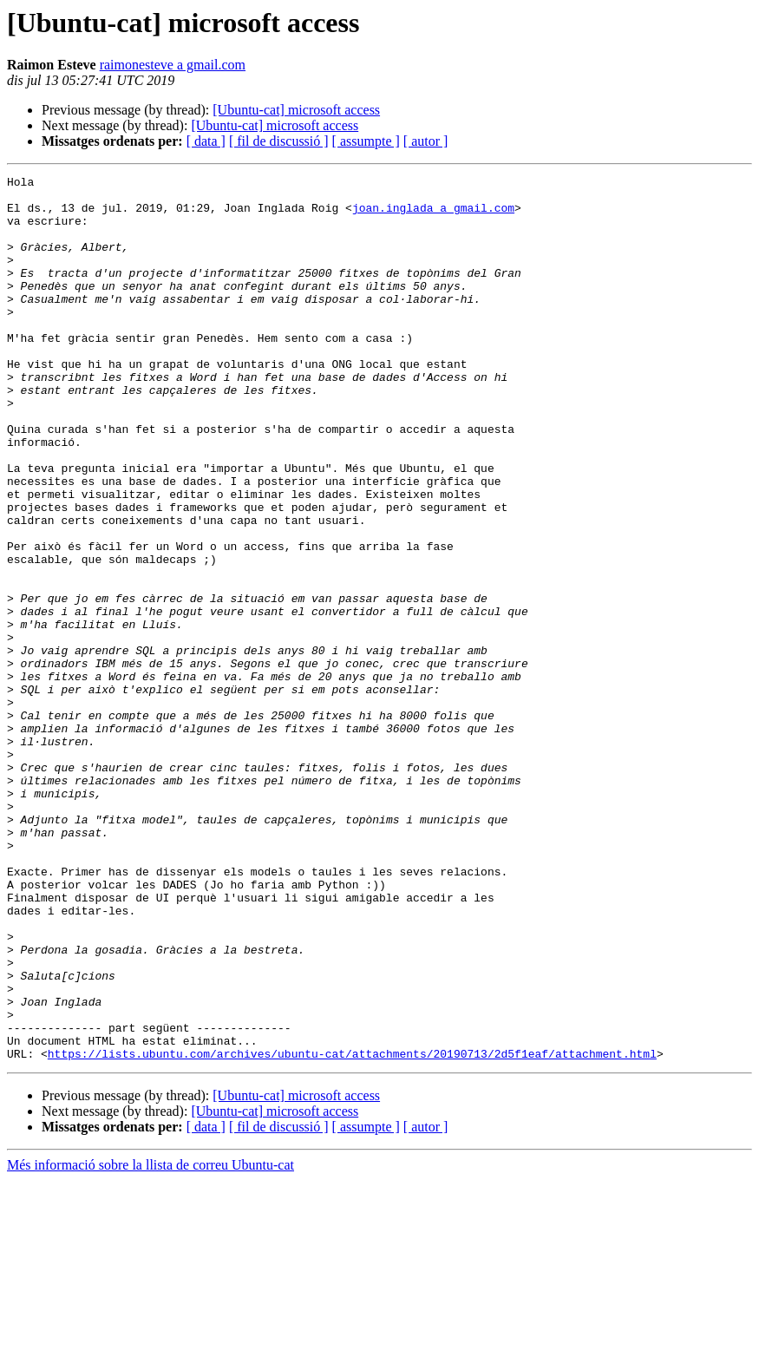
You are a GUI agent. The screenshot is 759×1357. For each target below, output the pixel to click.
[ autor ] (425, 141)
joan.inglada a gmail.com (433, 215)
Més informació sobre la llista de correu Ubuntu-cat (150, 1341)
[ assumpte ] (366, 141)
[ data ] (206, 141)
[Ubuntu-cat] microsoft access (296, 109)
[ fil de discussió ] (279, 141)
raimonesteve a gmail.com (172, 64)
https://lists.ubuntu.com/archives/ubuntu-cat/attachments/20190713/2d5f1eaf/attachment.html (352, 1230)
